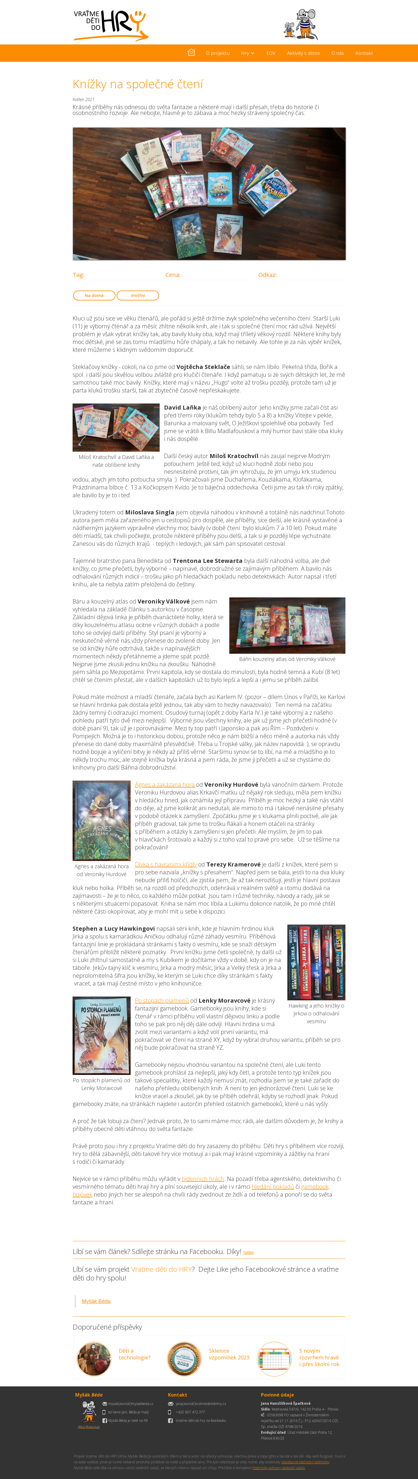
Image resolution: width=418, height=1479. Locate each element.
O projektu (218, 53)
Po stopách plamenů (162, 1000)
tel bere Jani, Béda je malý (128, 1412)
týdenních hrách (203, 1179)
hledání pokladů (273, 1186)
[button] (248, 53)
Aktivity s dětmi (303, 53)
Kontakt (364, 53)
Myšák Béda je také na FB (127, 1420)
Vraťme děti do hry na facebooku (201, 1420)
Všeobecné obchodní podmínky (305, 1462)
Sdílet (248, 1252)
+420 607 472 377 (190, 1412)
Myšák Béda (96, 1301)
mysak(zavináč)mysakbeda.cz (130, 1403)
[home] (191, 53)
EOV (270, 53)
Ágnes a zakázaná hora (165, 784)
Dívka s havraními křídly (166, 864)
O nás (337, 53)
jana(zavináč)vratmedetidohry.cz (201, 1403)
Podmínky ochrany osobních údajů (279, 1467)
